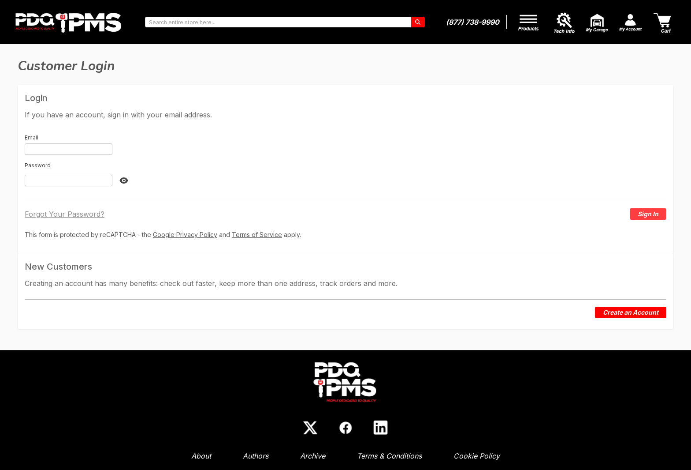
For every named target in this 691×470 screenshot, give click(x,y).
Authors (255, 455)
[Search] (418, 22)
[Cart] (663, 22)
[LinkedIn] (381, 427)
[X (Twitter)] (310, 427)
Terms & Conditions (389, 455)
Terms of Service (257, 234)
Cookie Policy (476, 455)
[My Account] (529, 22)
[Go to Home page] (69, 22)
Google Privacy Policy (185, 234)
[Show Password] (123, 180)
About (201, 455)
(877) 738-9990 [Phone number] (472, 22)
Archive (312, 455)
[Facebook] (345, 427)
